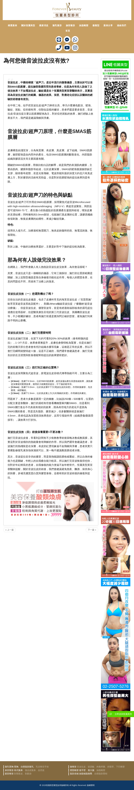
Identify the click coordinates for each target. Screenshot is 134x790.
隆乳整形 (57, 25)
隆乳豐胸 (9, 767)
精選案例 (12, 25)
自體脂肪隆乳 (27, 767)
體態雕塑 (74, 770)
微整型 (96, 25)
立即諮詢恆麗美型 (119, 714)
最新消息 (43, 25)
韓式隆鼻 (18, 770)
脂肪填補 (74, 773)
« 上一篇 (9, 530)
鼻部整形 (9, 770)
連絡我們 (121, 25)
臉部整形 (70, 25)
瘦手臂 (82, 770)
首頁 (67, 31)
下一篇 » (92, 530)
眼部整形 (9, 773)
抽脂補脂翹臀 (85, 773)
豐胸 (16, 767)
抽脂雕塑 (83, 25)
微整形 (73, 767)
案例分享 (108, 25)
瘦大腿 (91, 770)
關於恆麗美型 (28, 25)
